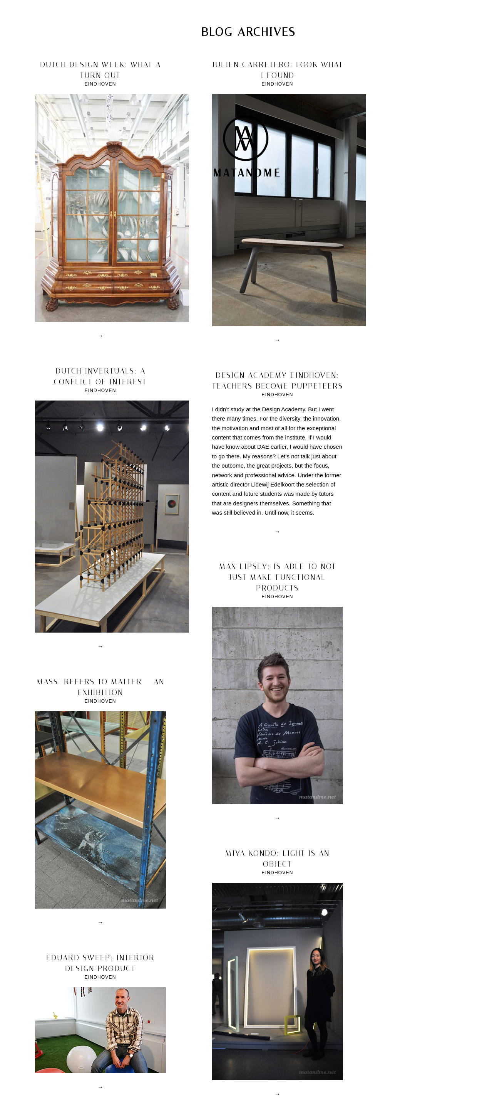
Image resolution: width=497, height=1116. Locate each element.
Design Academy (283, 409)
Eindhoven (100, 84)
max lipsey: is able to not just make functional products (277, 577)
